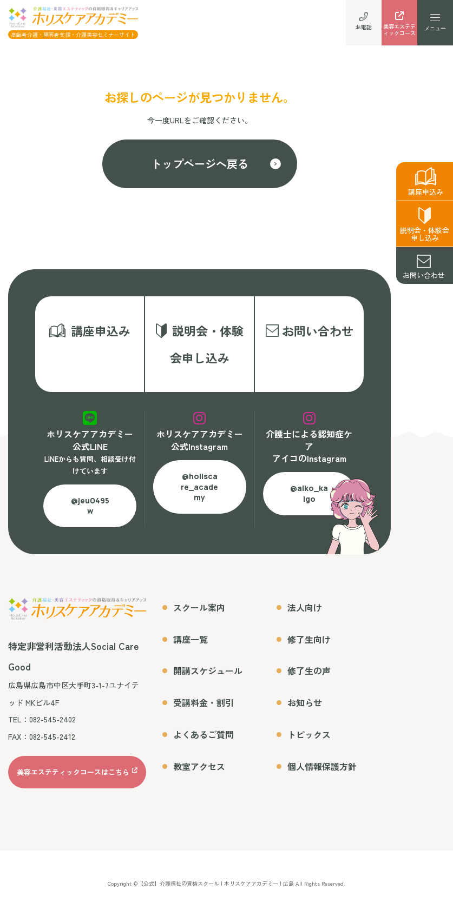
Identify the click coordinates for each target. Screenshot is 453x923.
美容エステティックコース (399, 25)
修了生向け (309, 645)
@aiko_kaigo (309, 499)
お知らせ (304, 708)
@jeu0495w (90, 512)
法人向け (304, 613)
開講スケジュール (207, 677)
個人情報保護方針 (322, 772)
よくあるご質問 (203, 740)
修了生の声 (309, 677)
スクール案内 (199, 613)
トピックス (309, 740)
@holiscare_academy (199, 493)
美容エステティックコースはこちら (73, 778)
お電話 (364, 22)
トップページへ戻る (199, 163)
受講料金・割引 (203, 708)
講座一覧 (190, 645)
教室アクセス (199, 772)
